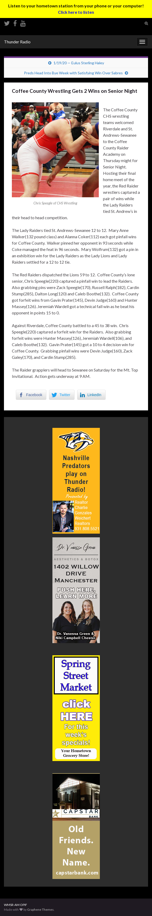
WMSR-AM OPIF (15, 905)
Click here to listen (76, 12)
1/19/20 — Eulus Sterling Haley (78, 63)
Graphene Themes (40, 910)
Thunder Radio (17, 41)
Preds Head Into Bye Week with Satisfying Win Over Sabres (73, 73)
